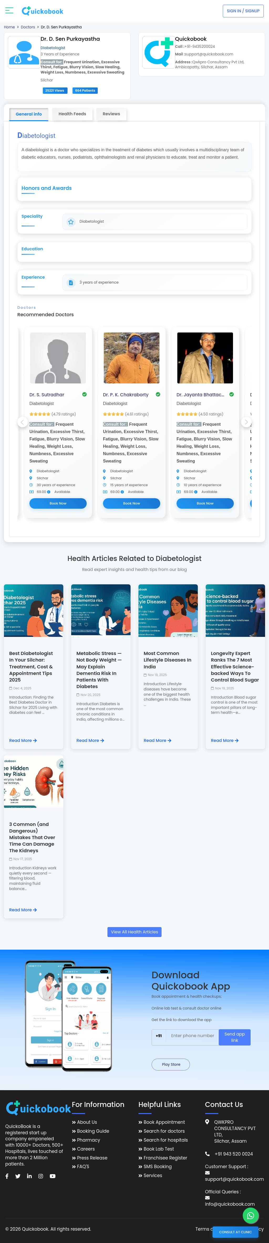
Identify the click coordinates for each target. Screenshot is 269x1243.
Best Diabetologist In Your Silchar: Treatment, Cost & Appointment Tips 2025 (31, 666)
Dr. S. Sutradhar (46, 394)
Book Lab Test (159, 1149)
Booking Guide (93, 1131)
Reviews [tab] (111, 114)
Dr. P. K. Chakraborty (125, 394)
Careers (86, 1149)
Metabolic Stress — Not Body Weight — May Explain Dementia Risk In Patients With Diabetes (99, 670)
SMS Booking (158, 1167)
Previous (22, 422)
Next (246, 422)
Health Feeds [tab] (72, 114)
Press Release (92, 1158)
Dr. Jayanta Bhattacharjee (201, 394)
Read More (23, 740)
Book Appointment (164, 1122)
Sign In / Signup (243, 11)
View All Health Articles (134, 932)
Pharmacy (88, 1140)
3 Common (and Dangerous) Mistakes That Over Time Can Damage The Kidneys (32, 837)
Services (153, 1176)
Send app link (235, 1037)
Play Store (170, 1064)
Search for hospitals (166, 1140)
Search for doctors (164, 1131)
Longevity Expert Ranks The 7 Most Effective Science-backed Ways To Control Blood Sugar (235, 666)
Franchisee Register (165, 1158)
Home (9, 27)
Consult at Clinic (235, 1232)
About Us (87, 1122)
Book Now (58, 503)
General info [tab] (29, 114)
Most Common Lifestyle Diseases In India (168, 660)
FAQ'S (83, 1167)
